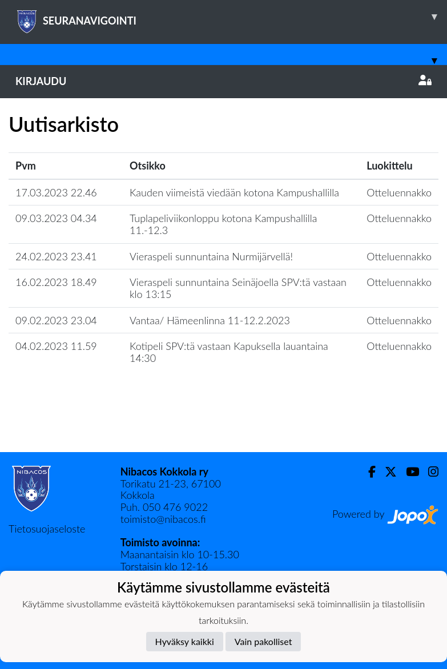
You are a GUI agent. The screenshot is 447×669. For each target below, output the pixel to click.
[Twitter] (386, 472)
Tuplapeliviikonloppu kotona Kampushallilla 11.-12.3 (223, 224)
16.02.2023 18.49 (56, 282)
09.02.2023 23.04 (56, 320)
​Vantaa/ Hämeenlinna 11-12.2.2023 (210, 320)
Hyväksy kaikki (184, 641)
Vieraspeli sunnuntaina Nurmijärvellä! (211, 256)
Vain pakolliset (263, 641)
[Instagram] (428, 472)
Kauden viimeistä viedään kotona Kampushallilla (234, 192)
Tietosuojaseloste (47, 528)
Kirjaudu (223, 81)
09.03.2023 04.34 (56, 218)
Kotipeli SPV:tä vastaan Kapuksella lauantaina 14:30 (229, 352)
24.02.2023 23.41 (56, 256)
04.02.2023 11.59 (56, 346)
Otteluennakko (399, 192)
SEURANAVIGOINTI (231, 16)
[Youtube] (408, 472)
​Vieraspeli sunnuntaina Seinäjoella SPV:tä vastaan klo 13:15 (238, 288)
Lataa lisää (223, 427)
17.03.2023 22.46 (56, 192)
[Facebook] (367, 472)
